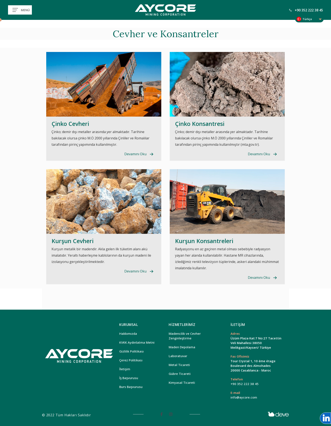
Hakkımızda (128, 333)
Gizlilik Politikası (131, 351)
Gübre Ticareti (180, 374)
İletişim (124, 369)
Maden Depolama (182, 347)
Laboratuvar (178, 356)
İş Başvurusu (128, 378)
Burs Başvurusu (130, 387)
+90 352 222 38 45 (306, 10)
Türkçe (307, 19)
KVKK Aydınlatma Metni (137, 342)
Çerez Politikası (130, 360)
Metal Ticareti (179, 365)
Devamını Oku (135, 154)
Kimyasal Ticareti (182, 382)
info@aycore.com (244, 397)
